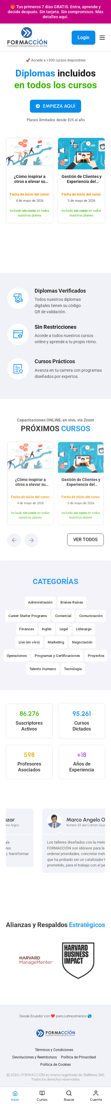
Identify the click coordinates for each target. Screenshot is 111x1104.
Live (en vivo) (31, 651)
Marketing (55, 651)
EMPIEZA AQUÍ (55, 109)
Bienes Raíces (70, 614)
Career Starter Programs (30, 626)
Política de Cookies (55, 1065)
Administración (41, 614)
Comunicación (88, 626)
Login (83, 37)
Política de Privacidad (78, 1057)
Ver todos (80, 539)
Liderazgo (81, 639)
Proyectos (92, 663)
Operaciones (20, 663)
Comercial (62, 626)
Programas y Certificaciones (57, 663)
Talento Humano (43, 675)
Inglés (47, 639)
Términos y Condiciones (54, 1050)
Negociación (80, 651)
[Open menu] (103, 37)
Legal (63, 639)
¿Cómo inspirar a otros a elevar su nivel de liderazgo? (29, 184)
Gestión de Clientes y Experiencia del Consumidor (82, 184)
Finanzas (29, 639)
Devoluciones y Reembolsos (34, 1057)
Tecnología (71, 675)
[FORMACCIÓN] (27, 37)
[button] (20, 540)
